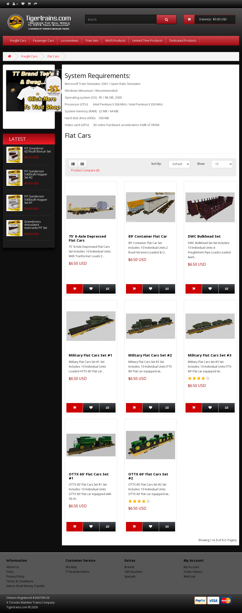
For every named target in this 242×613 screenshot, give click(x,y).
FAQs (9, 572)
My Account (191, 567)
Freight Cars (18, 41)
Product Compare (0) (85, 170)
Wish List (189, 576)
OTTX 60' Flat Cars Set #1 (89, 476)
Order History (193, 572)
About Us (12, 567)
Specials (130, 576)
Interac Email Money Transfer (25, 586)
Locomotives (69, 41)
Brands (129, 567)
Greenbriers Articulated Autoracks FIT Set (35, 225)
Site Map (71, 567)
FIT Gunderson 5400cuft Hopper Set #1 (35, 199)
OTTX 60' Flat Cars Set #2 (148, 476)
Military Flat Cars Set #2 (150, 355)
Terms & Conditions (19, 581)
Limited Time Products (147, 41)
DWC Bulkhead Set (204, 236)
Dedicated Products (182, 41)
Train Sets (91, 41)
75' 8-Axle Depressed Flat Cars (87, 238)
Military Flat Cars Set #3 (209, 355)
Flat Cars (53, 56)
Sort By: (156, 164)
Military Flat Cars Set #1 (90, 355)
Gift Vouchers (134, 572)
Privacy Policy (15, 576)
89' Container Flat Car (147, 236)
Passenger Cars (43, 41)
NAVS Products (115, 41)
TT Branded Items (77, 572)
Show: (200, 164)
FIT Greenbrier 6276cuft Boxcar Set (37, 149)
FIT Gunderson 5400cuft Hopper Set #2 (35, 174)
